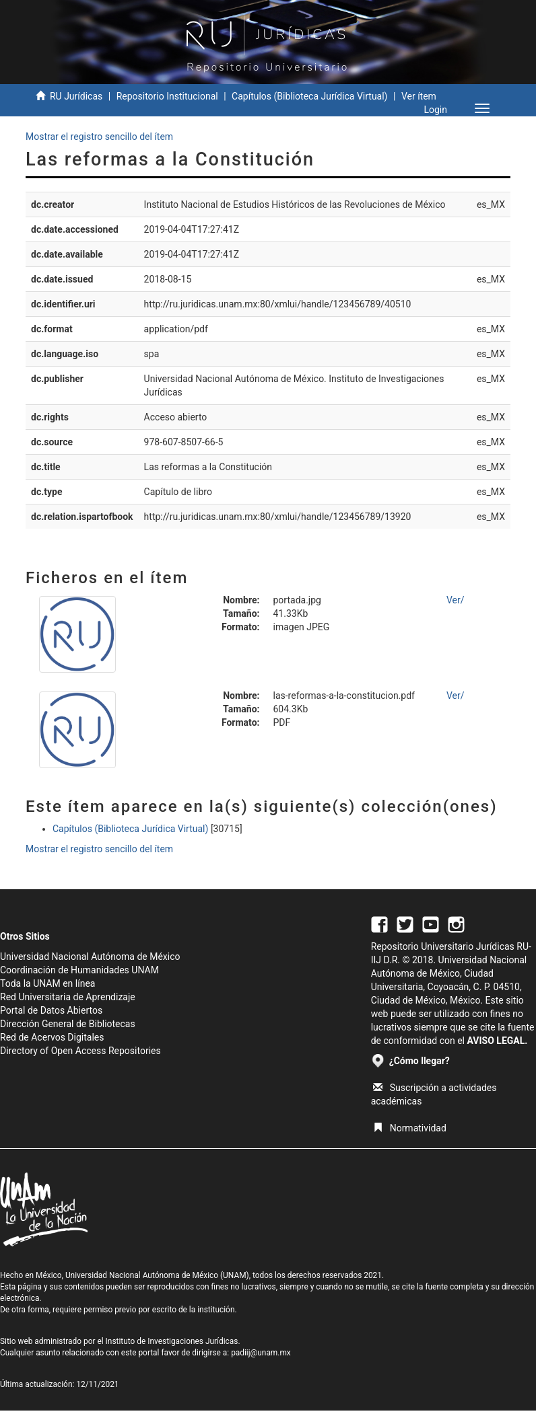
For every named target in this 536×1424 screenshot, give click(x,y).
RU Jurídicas (76, 96)
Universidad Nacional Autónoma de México (90, 956)
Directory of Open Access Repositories (80, 1050)
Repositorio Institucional (167, 96)
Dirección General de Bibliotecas (67, 1023)
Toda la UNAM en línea (47, 983)
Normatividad (409, 1128)
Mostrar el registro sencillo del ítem (99, 136)
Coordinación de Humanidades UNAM (79, 970)
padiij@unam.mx (261, 1352)
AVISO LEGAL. (497, 1040)
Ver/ (455, 600)
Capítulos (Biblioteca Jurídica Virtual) (309, 96)
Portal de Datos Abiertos (51, 1010)
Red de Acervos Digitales (52, 1037)
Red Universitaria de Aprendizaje (67, 996)
